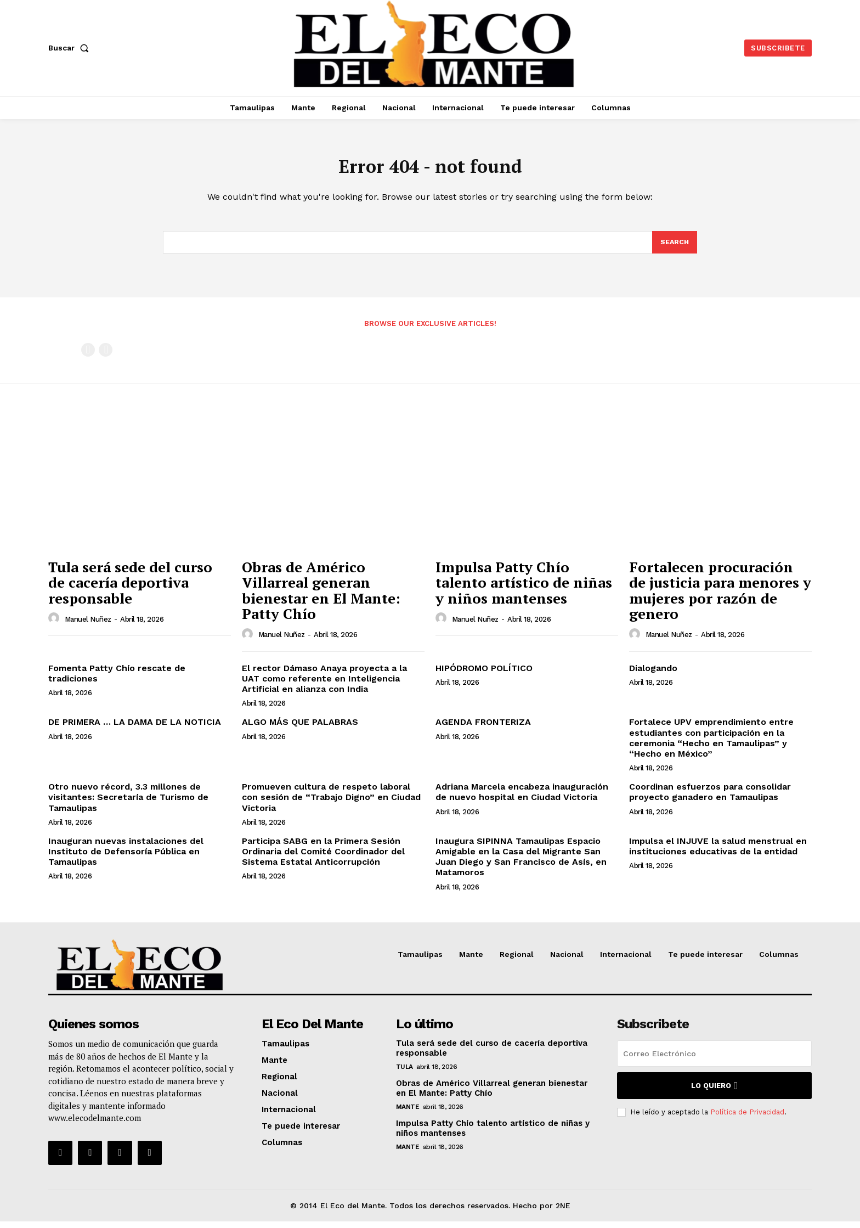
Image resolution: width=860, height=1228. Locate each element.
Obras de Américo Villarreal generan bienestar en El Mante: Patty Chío (321, 597)
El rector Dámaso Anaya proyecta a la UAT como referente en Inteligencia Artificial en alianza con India (324, 685)
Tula (404, 1073)
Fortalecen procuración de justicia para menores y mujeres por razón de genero (720, 597)
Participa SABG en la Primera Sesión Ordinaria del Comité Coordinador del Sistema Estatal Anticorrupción (323, 858)
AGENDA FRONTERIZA (483, 729)
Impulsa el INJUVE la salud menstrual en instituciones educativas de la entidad (718, 852)
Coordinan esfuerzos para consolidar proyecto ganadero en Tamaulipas (710, 798)
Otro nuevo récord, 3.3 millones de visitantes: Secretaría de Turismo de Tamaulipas (128, 803)
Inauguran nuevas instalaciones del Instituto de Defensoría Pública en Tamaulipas (125, 858)
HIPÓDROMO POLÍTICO (484, 674)
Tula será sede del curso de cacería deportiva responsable (130, 589)
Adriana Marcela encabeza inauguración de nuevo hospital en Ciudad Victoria (521, 798)
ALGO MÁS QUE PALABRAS (300, 729)
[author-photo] (55, 625)
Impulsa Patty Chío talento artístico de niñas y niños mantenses (523, 589)
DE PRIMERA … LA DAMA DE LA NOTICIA (134, 729)
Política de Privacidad (747, 1118)
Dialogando (653, 674)
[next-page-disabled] (105, 356)
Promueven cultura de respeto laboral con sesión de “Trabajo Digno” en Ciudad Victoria (331, 803)
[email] (714, 1060)
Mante (408, 1113)
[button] (70, 47)
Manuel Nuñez (88, 626)
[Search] (674, 248)
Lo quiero (714, 1092)
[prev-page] (88, 356)
